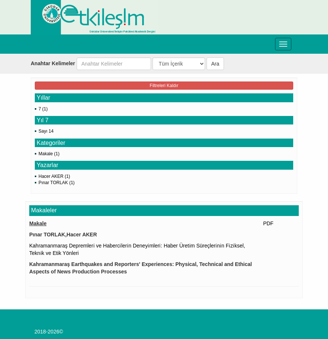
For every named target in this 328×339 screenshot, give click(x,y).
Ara (215, 64)
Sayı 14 (46, 131)
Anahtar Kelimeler (53, 63)
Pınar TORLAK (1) (57, 182)
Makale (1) (49, 153)
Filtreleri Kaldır (164, 85)
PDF (268, 223)
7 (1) (43, 109)
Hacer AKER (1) (54, 176)
